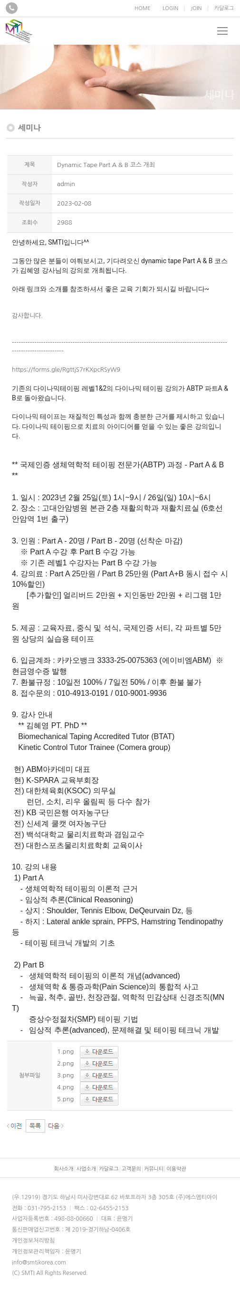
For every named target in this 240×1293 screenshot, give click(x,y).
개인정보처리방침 (33, 1241)
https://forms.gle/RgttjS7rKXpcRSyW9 (66, 369)
